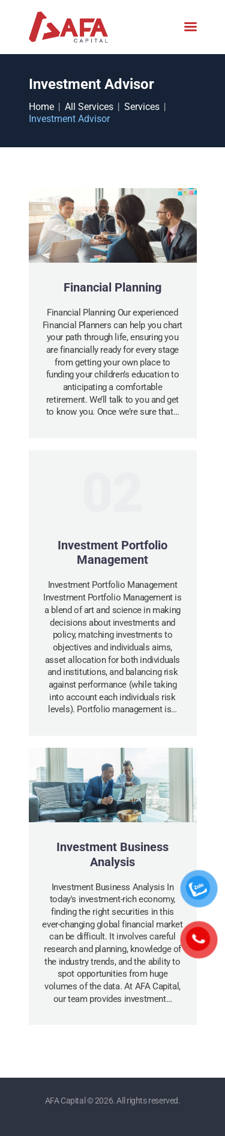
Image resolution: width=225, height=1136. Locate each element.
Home (41, 106)
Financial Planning (112, 288)
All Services (89, 106)
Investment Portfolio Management (112, 553)
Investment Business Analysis (112, 854)
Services (142, 106)
